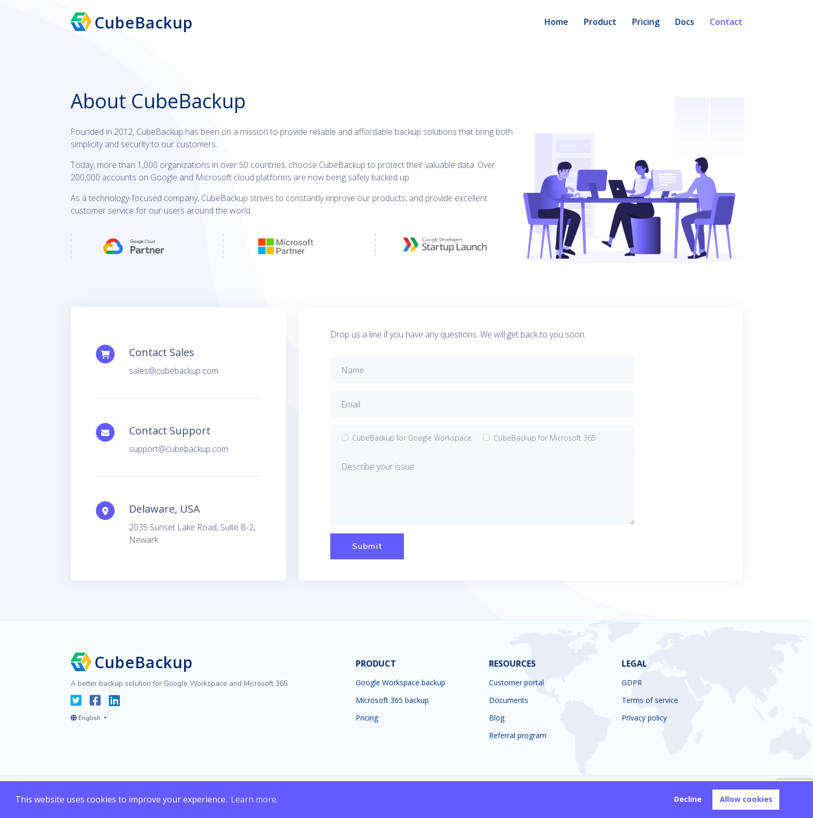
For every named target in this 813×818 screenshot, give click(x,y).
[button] (89, 716)
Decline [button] (688, 799)
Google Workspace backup (400, 682)
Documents (508, 700)
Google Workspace (411, 438)
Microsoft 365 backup (392, 700)
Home (556, 21)
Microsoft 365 (545, 438)
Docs (684, 21)
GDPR (632, 682)
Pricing (646, 21)
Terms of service (650, 700)
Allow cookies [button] (746, 799)
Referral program (517, 735)
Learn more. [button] (254, 799)
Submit (367, 546)
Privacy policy (644, 718)
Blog (496, 718)
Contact (726, 21)
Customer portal (516, 682)
